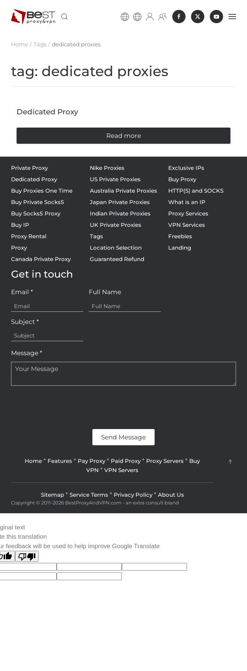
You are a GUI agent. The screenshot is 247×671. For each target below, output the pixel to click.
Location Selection (116, 247)
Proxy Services (188, 213)
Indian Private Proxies (120, 213)
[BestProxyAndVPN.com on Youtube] (216, 16)
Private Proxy (29, 167)
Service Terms (89, 494)
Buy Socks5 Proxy (35, 213)
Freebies (180, 236)
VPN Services (186, 224)
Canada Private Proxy (41, 259)
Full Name (105, 292)
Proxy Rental (28, 236)
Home (33, 460)
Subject (25, 321)
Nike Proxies (107, 167)
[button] (64, 16)
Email (22, 292)
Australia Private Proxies (123, 190)
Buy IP (20, 224)
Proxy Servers (165, 460)
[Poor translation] (27, 556)
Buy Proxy (182, 179)
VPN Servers (121, 470)
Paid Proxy (126, 460)
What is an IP (186, 202)
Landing (179, 247)
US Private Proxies (115, 179)
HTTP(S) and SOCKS (195, 190)
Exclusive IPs (186, 167)
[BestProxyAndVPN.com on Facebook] (179, 16)
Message (26, 353)
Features (59, 460)
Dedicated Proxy (34, 179)
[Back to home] (33, 16)
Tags (96, 236)
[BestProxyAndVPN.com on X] (197, 16)
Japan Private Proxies (120, 202)
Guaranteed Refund (117, 259)
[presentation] (67, 407)
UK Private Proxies (115, 224)
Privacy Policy (133, 494)
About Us (171, 494)
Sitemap (52, 494)
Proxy (19, 247)
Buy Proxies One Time (42, 190)
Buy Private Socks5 (37, 202)
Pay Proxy (91, 460)
